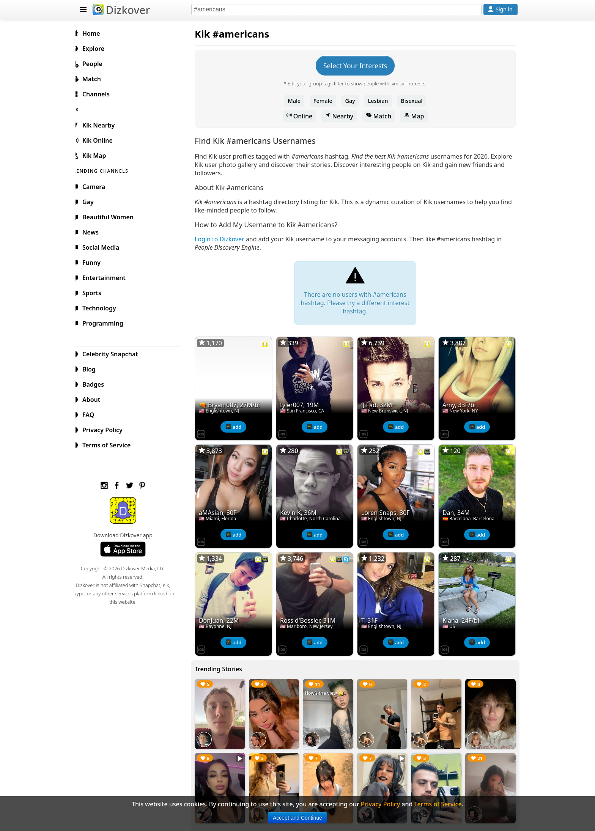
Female (325, 100)
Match (381, 116)
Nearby (342, 116)
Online (303, 116)
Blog (92, 368)
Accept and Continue (297, 818)
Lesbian (381, 100)
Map (417, 116)
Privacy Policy (106, 429)
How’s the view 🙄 (328, 688)
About (95, 398)
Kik (208, 34)
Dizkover (121, 10)
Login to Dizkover (225, 239)
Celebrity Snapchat (114, 353)
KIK (83, 108)
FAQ (92, 413)
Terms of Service (110, 444)
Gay (353, 100)
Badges (96, 383)
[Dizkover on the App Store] (207, 432)
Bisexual (414, 100)
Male (297, 100)
